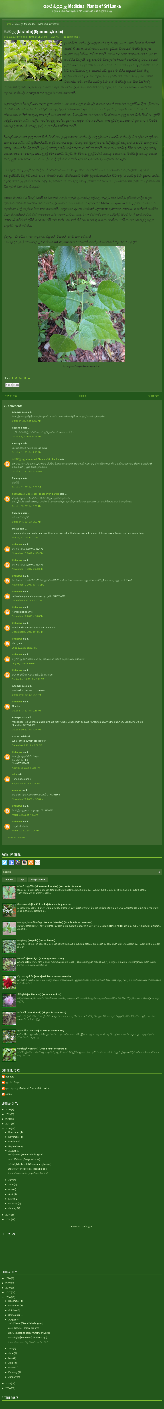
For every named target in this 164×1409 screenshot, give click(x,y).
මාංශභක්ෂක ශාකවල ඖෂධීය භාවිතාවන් (28, 1173)
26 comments (71, 36)
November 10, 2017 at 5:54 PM (27, 553)
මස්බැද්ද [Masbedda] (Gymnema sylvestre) (33, 31)
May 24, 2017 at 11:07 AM (25, 537)
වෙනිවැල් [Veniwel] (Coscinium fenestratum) (42, 1048)
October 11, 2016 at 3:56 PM (26, 487)
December (14, 1132)
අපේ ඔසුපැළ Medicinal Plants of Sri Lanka (82, 6)
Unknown (17, 544)
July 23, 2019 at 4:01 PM (24, 663)
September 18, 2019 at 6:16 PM (28, 679)
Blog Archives (38, 879)
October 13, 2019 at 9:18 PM (26, 710)
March (11, 1198)
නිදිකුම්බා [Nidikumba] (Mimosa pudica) (39, 994)
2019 (8, 1114)
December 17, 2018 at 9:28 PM (27, 616)
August (12, 1151)
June (11, 1184)
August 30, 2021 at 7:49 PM (26, 783)
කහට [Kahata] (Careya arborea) (24, 1159)
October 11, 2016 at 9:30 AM (26, 452)
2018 (8, 1119)
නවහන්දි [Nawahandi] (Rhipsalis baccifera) (41, 1012)
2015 (8, 1214)
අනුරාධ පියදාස (12, 1082)
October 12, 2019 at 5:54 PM (26, 695)
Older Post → (155, 395)
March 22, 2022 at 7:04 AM (25, 830)
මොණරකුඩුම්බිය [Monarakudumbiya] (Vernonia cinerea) (49, 886)
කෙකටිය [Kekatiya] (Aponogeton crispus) (40, 958)
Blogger (88, 1226)
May (10, 1189)
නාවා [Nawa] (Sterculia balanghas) (25, 1154)
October (12, 1141)
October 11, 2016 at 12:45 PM (27, 471)
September (14, 1146)
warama (16, 790)
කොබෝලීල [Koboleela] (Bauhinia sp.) (27, 1168)
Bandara (9, 1076)
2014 (8, 1219)
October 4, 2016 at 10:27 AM (26, 421)
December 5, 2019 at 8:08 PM (27, 745)
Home (8, 24)
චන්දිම (8, 1094)
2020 (8, 1109)
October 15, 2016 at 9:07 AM (26, 521)
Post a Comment (17, 837)
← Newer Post (9, 395)
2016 (8, 1128)
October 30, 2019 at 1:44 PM (26, 729)
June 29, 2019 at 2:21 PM (24, 647)
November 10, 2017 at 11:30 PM (28, 584)
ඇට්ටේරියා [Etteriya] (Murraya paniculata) (40, 1030)
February (13, 1203)
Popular (9, 879)
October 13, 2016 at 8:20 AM (26, 506)
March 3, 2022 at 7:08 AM (25, 815)
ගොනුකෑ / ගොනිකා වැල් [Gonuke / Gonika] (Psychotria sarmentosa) (54, 922)
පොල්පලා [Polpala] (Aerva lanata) (36, 940)
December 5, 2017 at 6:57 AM (27, 600)
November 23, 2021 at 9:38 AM (28, 799)
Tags (21, 879)
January (12, 1208)
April (11, 1194)
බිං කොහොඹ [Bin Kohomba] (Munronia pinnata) (44, 904)
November (14, 1136)
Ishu (14, 774)
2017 (8, 1123)
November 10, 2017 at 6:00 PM (27, 569)
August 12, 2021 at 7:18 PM (26, 767)
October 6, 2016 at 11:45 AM (26, 436)
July (10, 1179)
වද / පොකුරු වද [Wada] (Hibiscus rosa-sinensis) (44, 976)
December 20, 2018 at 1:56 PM (27, 632)
